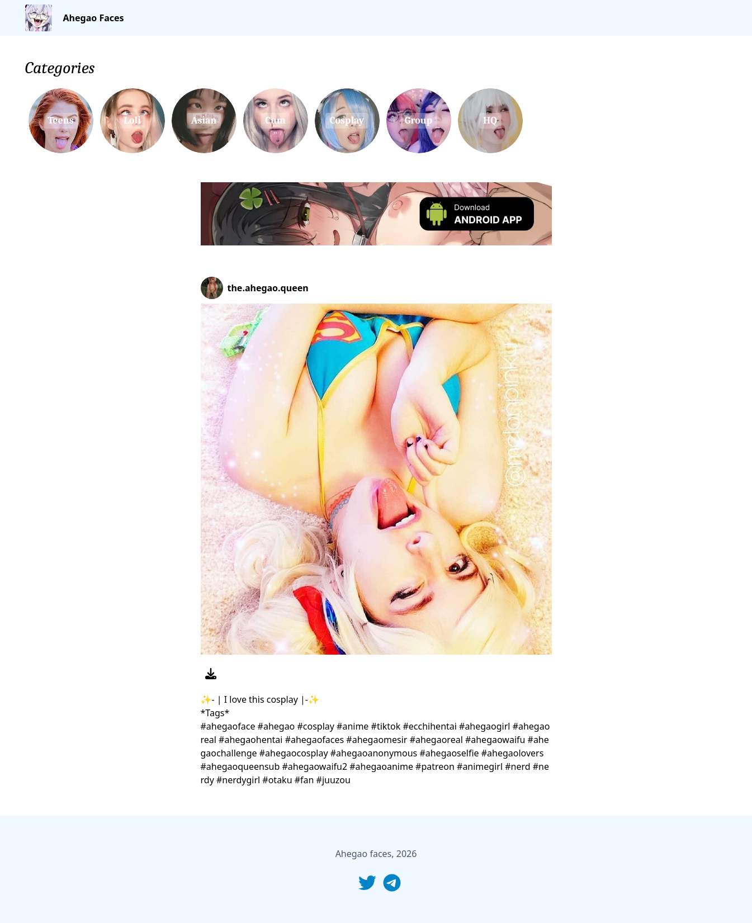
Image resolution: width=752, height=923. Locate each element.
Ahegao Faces (93, 18)
